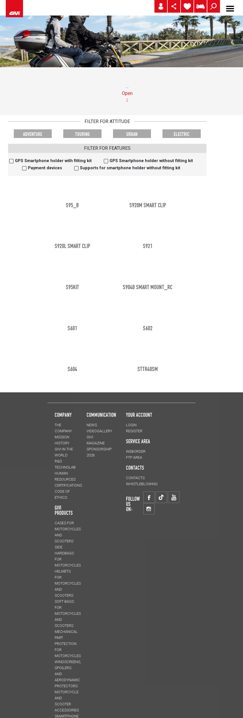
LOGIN (131, 425)
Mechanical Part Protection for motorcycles (68, 643)
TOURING (82, 134)
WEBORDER (136, 451)
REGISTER (134, 431)
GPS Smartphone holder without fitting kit (151, 160)
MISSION (62, 437)
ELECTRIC (181, 134)
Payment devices (45, 168)
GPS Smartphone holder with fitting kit (53, 160)
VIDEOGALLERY (99, 431)
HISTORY (62, 443)
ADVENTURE (32, 134)
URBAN (131, 134)
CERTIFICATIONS (68, 485)
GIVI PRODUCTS (64, 510)
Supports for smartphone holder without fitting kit (130, 168)
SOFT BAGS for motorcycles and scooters (68, 613)
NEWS (92, 425)
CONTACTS (135, 478)
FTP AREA (134, 457)
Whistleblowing (142, 484)
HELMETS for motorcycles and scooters (68, 583)
